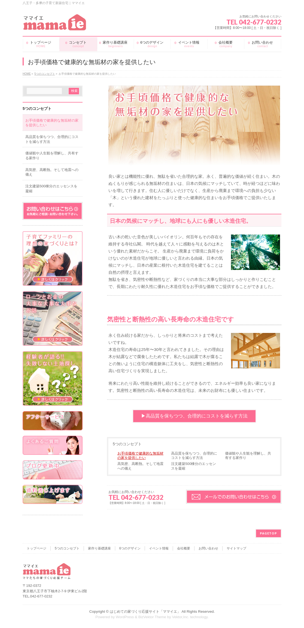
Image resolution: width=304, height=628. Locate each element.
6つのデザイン (130, 548)
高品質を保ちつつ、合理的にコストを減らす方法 (194, 455)
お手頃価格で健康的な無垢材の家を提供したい (140, 455)
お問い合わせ (208, 548)
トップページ (36, 548)
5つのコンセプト (127, 444)
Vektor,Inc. (180, 617)
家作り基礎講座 (99, 548)
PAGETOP (268, 533)
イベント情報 (159, 548)
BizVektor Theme (152, 617)
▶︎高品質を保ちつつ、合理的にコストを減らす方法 (194, 416)
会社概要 (183, 548)
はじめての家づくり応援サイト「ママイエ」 (145, 611)
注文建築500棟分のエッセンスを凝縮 (193, 466)
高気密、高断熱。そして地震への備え (140, 466)
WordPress (125, 617)
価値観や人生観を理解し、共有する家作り (248, 455)
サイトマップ (236, 548)
